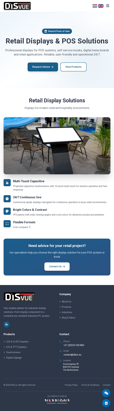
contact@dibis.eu (72, 354)
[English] (100, 5)
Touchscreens (12, 352)
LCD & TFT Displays (15, 347)
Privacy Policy (71, 385)
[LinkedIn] (7, 324)
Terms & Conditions (90, 385)
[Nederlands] (94, 5)
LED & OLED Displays (16, 341)
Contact (106, 385)
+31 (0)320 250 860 (74, 345)
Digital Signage (13, 357)
